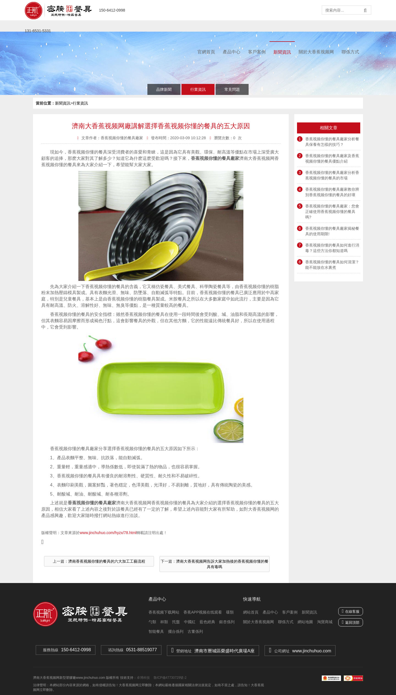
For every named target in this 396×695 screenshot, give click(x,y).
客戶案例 (257, 52)
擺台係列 (175, 631)
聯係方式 (350, 52)
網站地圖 (305, 622)
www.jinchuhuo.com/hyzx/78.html (108, 532)
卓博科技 (143, 678)
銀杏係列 (227, 622)
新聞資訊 (282, 52)
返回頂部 (352, 622)
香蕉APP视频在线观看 (202, 612)
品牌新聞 (164, 89)
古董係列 (195, 631)
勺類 (152, 622)
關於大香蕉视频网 (316, 52)
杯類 (164, 622)
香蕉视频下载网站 (163, 612)
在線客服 (350, 611)
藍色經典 (207, 622)
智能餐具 (156, 631)
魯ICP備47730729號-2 (169, 678)
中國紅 (190, 622)
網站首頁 (250, 612)
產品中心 (231, 52)
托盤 (176, 622)
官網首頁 (206, 52)
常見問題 (232, 89)
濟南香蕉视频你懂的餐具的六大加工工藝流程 (106, 561)
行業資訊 (198, 89)
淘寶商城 (324, 622)
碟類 (230, 612)
